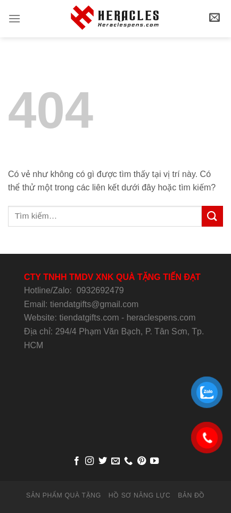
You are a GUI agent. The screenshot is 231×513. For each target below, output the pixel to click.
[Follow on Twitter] (102, 461)
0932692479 (100, 290)
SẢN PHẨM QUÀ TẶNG (63, 495)
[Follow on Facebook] (76, 461)
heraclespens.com (161, 317)
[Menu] (14, 18)
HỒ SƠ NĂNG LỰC (140, 495)
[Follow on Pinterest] (141, 461)
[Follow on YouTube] (154, 461)
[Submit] (212, 216)
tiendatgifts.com (89, 317)
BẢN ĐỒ (191, 495)
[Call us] (128, 461)
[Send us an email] (115, 461)
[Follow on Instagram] (89, 461)
